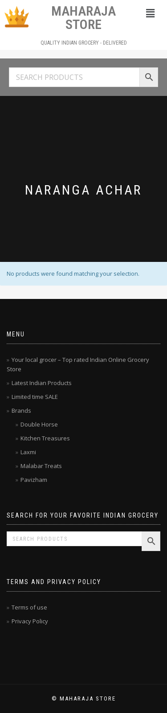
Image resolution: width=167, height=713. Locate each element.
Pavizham (33, 480)
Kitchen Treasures (45, 438)
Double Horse (39, 424)
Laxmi (28, 452)
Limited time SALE (35, 397)
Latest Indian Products (42, 383)
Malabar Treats (41, 466)
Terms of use (29, 607)
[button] (150, 12)
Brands (21, 410)
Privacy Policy (30, 621)
